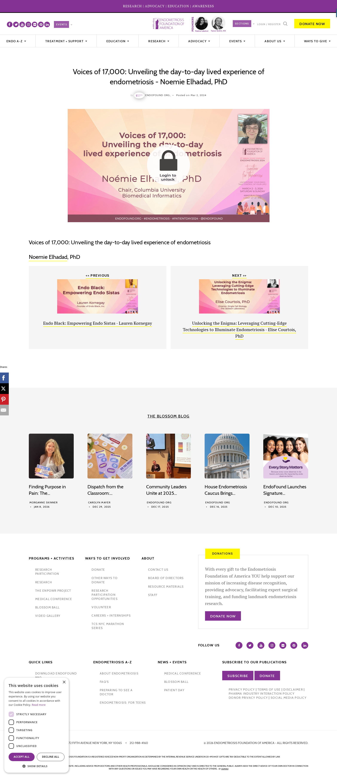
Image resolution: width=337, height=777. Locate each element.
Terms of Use (268, 689)
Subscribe (237, 676)
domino (224, 769)
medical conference (53, 599)
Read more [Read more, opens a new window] (39, 705)
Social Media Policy (288, 698)
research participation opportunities (104, 595)
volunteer (101, 607)
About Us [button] (273, 41)
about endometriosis (119, 673)
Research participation (47, 572)
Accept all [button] (22, 757)
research (43, 582)
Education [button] (116, 41)
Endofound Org (159, 502)
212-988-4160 (139, 743)
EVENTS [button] (236, 41)
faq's (104, 682)
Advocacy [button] (197, 41)
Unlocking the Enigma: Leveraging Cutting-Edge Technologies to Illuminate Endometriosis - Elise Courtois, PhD (239, 329)
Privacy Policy (242, 689)
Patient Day (174, 690)
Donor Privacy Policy (248, 698)
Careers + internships (111, 615)
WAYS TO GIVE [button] (316, 41)
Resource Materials (166, 586)
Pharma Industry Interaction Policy (261, 694)
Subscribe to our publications (254, 662)
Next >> (239, 275)
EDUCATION (178, 6)
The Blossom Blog (168, 416)
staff (152, 595)
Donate (267, 676)
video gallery (47, 616)
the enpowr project (53, 591)
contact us (158, 570)
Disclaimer (293, 689)
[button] (36, 766)
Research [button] (157, 41)
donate (98, 570)
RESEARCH (132, 6)
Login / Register (269, 24)
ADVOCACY (155, 6)
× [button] (64, 682)
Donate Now (312, 24)
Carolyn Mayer (99, 502)
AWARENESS (203, 6)
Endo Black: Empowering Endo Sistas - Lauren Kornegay (97, 323)
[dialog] (36, 725)
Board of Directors (166, 578)
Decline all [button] (50, 757)
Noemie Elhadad (48, 256)
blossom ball (47, 607)
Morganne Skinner (43, 502)
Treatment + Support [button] (64, 41)
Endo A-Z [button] (15, 41)
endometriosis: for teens (123, 703)
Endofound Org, (158, 95)
